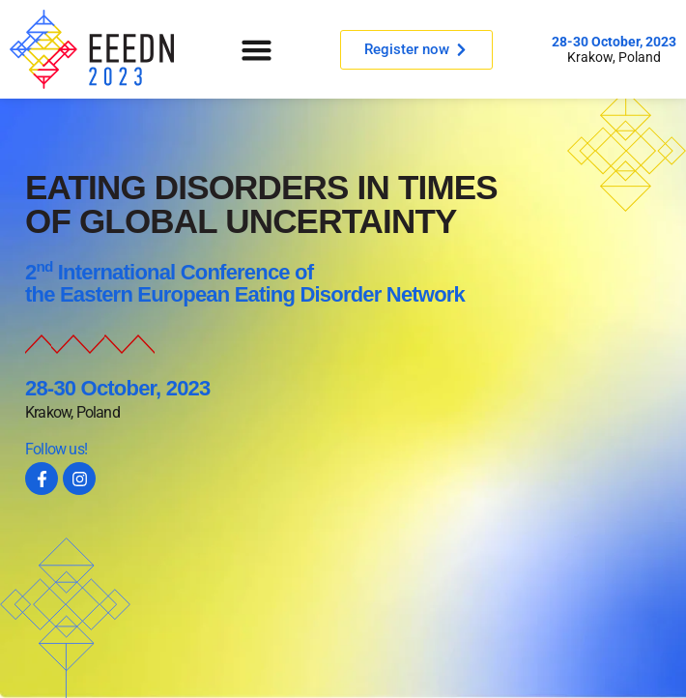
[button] (257, 49)
